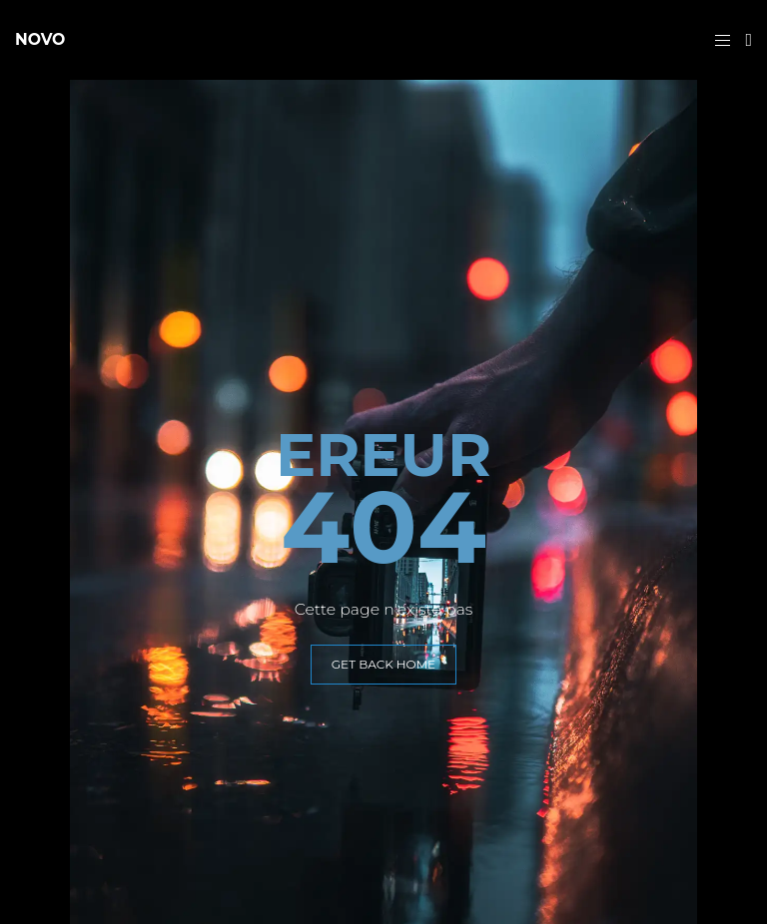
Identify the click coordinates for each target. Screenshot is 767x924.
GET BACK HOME (383, 664)
